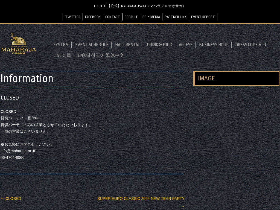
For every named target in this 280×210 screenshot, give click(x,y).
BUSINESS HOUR (214, 44)
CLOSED (11, 198)
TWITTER (72, 17)
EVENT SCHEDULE (92, 44)
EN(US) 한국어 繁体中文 (101, 55)
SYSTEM (61, 44)
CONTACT (112, 17)
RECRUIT (131, 17)
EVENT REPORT (203, 17)
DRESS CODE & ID (250, 44)
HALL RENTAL (127, 44)
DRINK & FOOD (159, 44)
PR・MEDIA (151, 17)
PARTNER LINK (175, 17)
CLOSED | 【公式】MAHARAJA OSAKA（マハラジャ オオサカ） (140, 6)
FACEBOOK (93, 17)
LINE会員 (62, 55)
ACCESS (185, 44)
